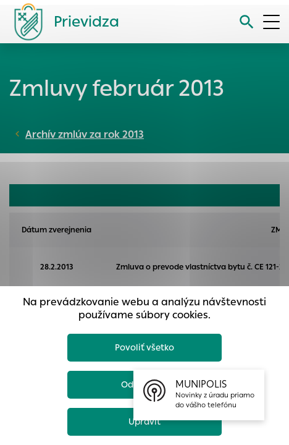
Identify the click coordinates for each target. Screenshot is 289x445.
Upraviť (144, 421)
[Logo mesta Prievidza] (61, 22)
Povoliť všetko (144, 347)
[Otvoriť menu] (271, 22)
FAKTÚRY (181, 195)
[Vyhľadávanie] (247, 22)
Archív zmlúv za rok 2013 (84, 134)
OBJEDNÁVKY (45, 195)
